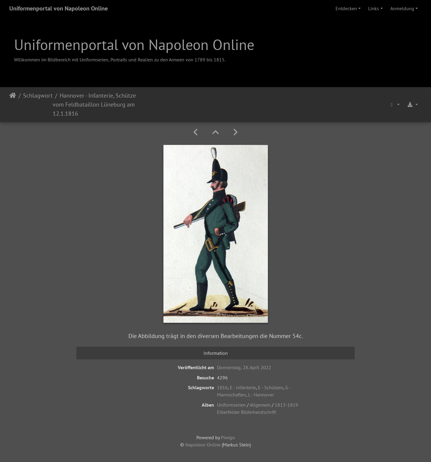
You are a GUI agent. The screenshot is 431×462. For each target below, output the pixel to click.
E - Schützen (270, 387)
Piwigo (228, 437)
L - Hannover (261, 395)
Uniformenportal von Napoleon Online (58, 8)
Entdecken (346, 8)
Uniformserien (231, 405)
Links (373, 8)
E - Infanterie (243, 387)
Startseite (12, 104)
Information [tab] (216, 353)
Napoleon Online (203, 445)
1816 (222, 387)
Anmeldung (402, 8)
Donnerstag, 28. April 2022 (244, 367)
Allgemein (260, 405)
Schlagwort (38, 95)
